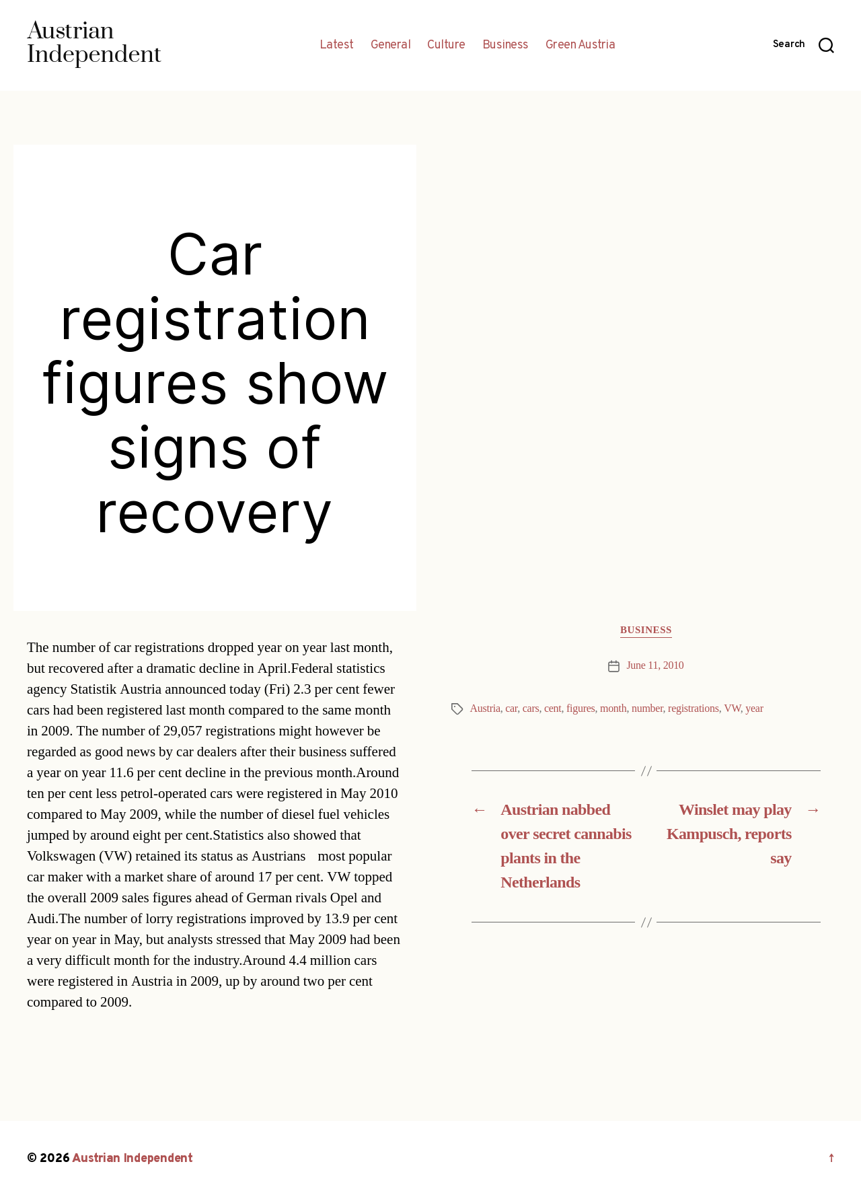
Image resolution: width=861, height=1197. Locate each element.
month (613, 708)
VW (732, 708)
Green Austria (580, 45)
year (754, 708)
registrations (693, 708)
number (647, 708)
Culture (446, 45)
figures (580, 708)
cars (531, 708)
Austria (485, 708)
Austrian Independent (132, 1159)
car (511, 708)
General (391, 45)
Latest (337, 45)
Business (505, 45)
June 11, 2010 (654, 665)
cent (553, 708)
